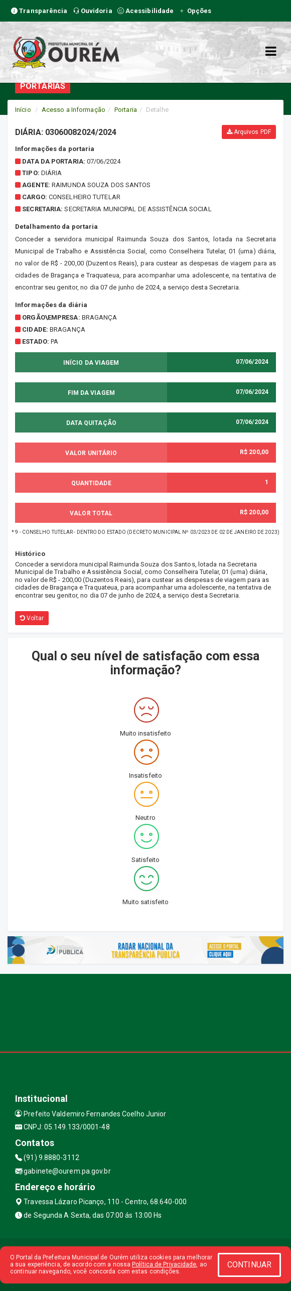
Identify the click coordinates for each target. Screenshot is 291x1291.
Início (23, 109)
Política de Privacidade (164, 1264)
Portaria (125, 109)
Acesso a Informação (73, 109)
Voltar (32, 618)
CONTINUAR (249, 1264)
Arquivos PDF (249, 131)
